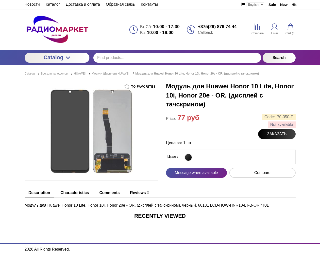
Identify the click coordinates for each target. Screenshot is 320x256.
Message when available (196, 173)
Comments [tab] (109, 193)
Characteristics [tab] (75, 193)
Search (279, 58)
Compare (262, 173)
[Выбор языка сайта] (255, 4)
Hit (294, 4)
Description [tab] (39, 193)
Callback (205, 32)
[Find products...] (177, 58)
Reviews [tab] (139, 193)
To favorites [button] (140, 86)
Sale (272, 4)
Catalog (57, 57)
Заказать (277, 134)
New (284, 4)
